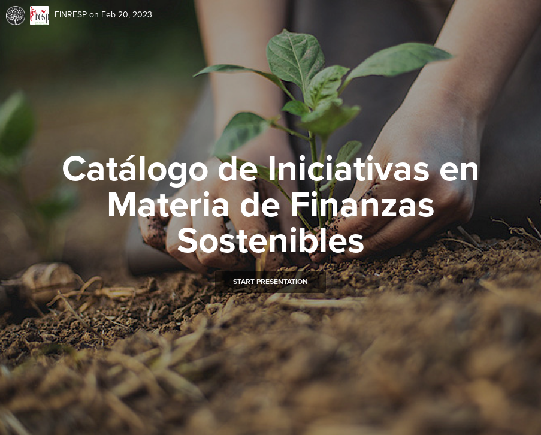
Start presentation (270, 281)
